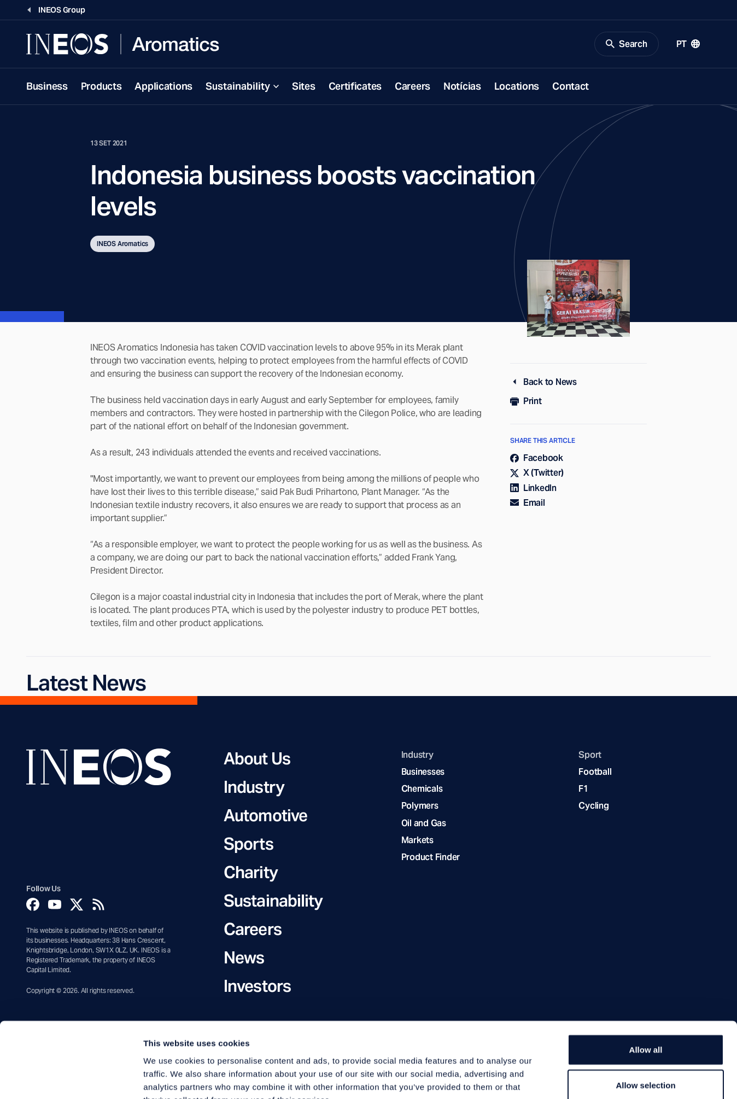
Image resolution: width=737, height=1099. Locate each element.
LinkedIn (533, 488)
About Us (257, 759)
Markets (417, 840)
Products (101, 86)
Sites (303, 86)
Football (594, 772)
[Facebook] (32, 904)
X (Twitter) (537, 474)
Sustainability (238, 86)
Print (526, 401)
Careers (412, 86)
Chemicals (422, 790)
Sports (248, 844)
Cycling (593, 807)
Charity (251, 872)
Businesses (422, 772)
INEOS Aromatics (122, 244)
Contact (570, 86)
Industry (254, 787)
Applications (163, 86)
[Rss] (98, 904)
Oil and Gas (423, 824)
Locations (516, 86)
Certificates (355, 86)
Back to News (543, 382)
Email (527, 503)
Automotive (265, 816)
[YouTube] (54, 904)
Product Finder (430, 857)
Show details (573, 1077)
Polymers (419, 807)
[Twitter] (76, 904)
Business (47, 86)
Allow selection (645, 1019)
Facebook (536, 459)
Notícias (462, 86)
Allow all (646, 982)
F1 (583, 790)
